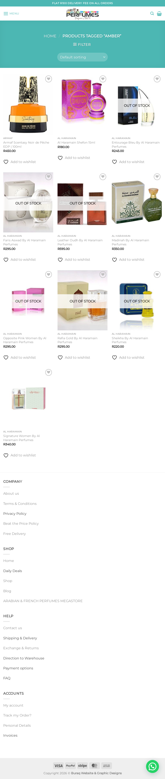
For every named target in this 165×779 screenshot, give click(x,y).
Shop (7, 581)
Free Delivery (14, 534)
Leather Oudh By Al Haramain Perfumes (80, 242)
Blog (7, 591)
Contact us (12, 628)
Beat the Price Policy (21, 523)
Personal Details (17, 725)
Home (50, 36)
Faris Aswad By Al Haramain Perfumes (24, 242)
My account (13, 705)
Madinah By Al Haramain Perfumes (130, 242)
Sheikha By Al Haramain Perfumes (130, 340)
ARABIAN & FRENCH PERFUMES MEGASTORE (43, 601)
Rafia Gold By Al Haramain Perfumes (77, 340)
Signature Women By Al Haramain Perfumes (21, 438)
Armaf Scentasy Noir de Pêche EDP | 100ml (26, 145)
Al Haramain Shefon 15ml (76, 142)
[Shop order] (82, 57)
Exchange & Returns (21, 648)
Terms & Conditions (20, 504)
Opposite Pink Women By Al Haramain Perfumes (24, 340)
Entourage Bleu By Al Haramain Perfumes (136, 145)
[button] (11, 13)
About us (11, 493)
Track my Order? (17, 715)
